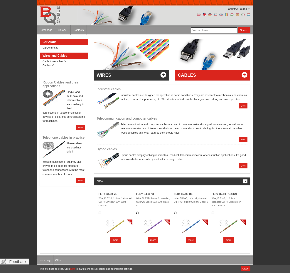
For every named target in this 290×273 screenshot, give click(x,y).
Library (63, 30)
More (80, 127)
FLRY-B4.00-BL (183, 193)
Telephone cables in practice (64, 137)
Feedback (17, 261)
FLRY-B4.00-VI (145, 193)
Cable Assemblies (55, 61)
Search (244, 30)
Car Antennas (50, 47)
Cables (48, 65)
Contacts (78, 30)
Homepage (46, 30)
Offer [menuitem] (58, 260)
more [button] (115, 240)
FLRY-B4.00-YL (108, 193)
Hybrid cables (107, 149)
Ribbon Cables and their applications (60, 84)
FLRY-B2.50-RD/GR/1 (224, 193)
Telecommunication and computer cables (127, 118)
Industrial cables (109, 89)
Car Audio (50, 41)
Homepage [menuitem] (45, 260)
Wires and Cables (55, 55)
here (72, 268)
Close (245, 268)
